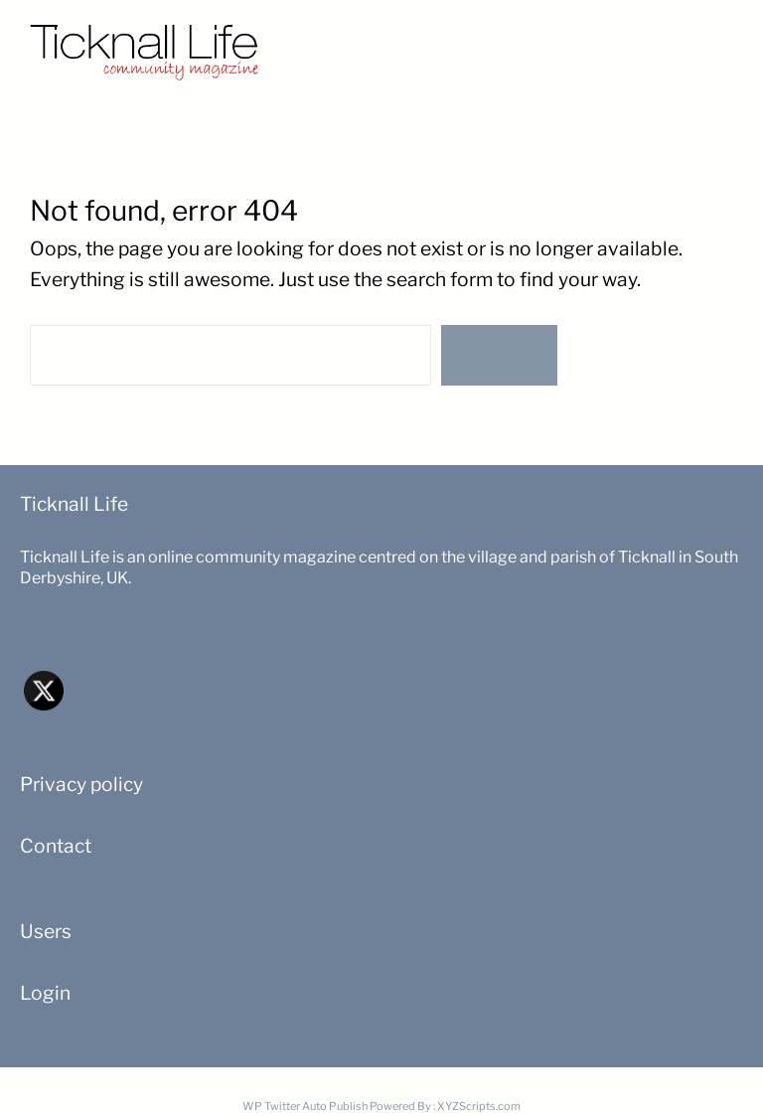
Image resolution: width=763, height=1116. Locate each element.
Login (45, 993)
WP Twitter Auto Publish (305, 1106)
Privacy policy (81, 784)
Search (499, 355)
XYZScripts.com (479, 1106)
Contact (55, 846)
